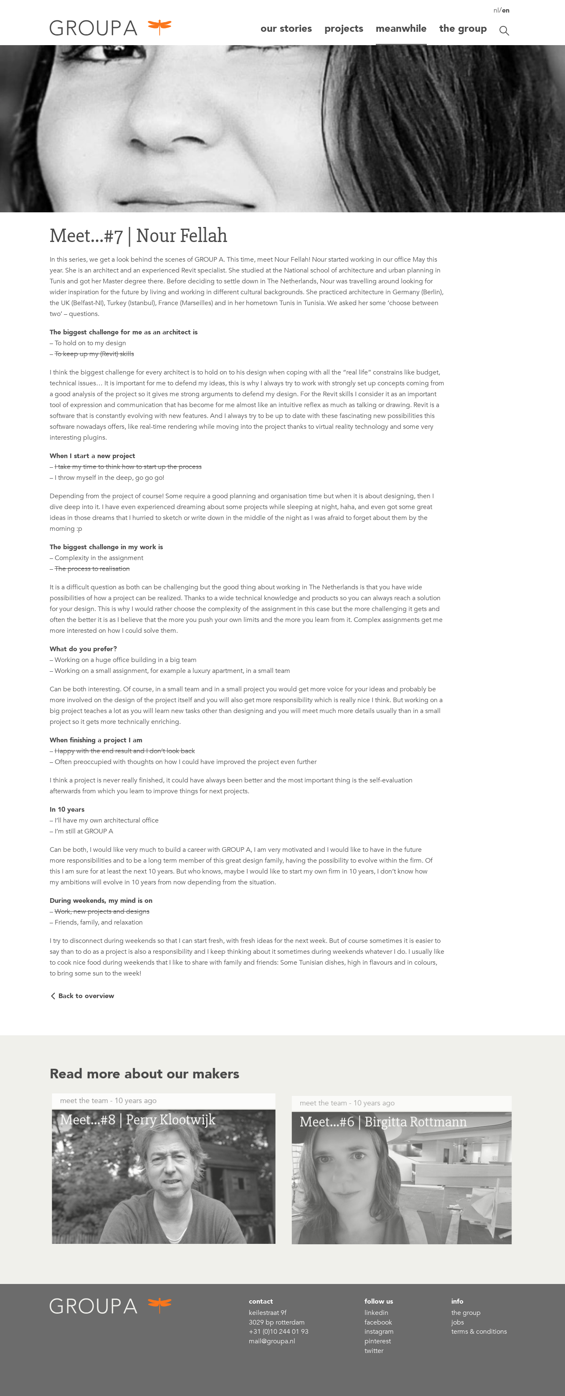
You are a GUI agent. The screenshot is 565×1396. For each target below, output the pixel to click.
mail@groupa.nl (272, 1341)
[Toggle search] (504, 31)
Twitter (374, 1350)
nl (496, 10)
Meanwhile (401, 29)
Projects (343, 29)
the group (466, 1312)
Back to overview (86, 996)
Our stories (286, 29)
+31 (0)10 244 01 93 (279, 1331)
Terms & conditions (479, 1331)
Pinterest (378, 1341)
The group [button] (463, 29)
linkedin (376, 1312)
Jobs (457, 1322)
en (505, 10)
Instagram (379, 1331)
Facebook (378, 1322)
